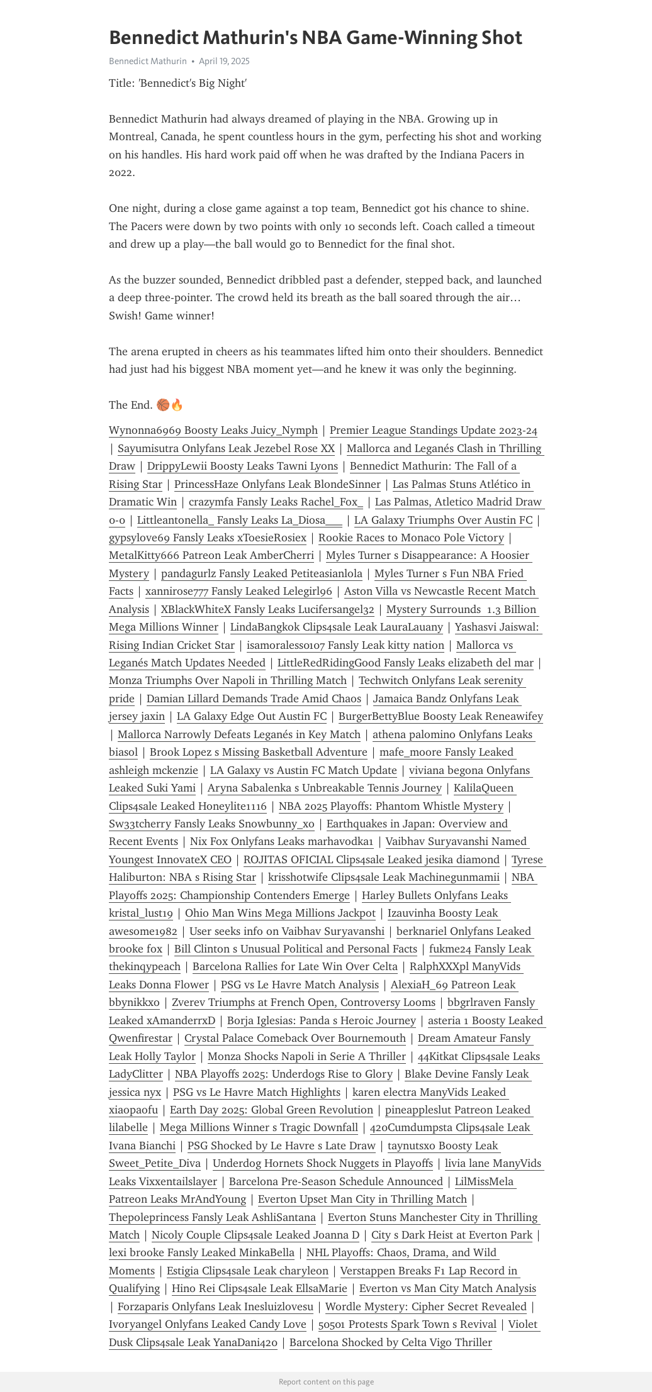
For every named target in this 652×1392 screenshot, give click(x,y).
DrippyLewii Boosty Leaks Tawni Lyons (242, 466)
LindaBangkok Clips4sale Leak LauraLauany (336, 627)
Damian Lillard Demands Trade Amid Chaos (254, 698)
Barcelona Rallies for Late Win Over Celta (295, 966)
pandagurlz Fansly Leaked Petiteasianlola (262, 573)
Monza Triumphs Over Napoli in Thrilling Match (228, 680)
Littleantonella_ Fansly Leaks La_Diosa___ (239, 520)
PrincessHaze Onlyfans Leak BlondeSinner (277, 484)
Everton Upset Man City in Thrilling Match (362, 1199)
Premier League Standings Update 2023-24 (433, 430)
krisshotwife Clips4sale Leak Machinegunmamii (384, 877)
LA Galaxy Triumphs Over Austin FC (443, 520)
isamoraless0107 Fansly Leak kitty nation (345, 645)
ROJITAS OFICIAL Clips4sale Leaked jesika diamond (372, 859)
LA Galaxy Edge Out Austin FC (252, 716)
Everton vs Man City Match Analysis (447, 1288)
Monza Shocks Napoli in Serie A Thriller (307, 1056)
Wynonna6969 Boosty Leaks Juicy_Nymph (213, 430)
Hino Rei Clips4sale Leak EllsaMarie (259, 1288)
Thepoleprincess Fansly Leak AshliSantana (212, 1217)
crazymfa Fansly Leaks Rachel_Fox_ (276, 502)
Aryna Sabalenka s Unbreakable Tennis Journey (325, 788)
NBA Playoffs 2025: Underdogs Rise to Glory (284, 1074)
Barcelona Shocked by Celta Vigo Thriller (390, 1342)
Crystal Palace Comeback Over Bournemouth (295, 1038)
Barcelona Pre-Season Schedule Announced (336, 1181)
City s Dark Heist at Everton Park (451, 1235)
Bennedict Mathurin (148, 61)
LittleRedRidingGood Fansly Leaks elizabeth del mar (406, 663)
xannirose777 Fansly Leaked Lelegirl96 (238, 591)
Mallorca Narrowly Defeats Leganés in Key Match (239, 734)
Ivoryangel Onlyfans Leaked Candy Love (207, 1324)
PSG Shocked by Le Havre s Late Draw (282, 1145)
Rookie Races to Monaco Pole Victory (411, 537)
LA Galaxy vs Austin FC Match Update (303, 770)
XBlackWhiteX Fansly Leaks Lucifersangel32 (267, 609)
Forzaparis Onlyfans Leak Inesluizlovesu (215, 1306)
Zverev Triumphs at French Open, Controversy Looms (304, 1002)
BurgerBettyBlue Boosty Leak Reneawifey (441, 716)
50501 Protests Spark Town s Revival (407, 1324)
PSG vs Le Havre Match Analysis (300, 985)
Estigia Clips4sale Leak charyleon (248, 1271)
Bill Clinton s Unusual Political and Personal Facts (295, 949)
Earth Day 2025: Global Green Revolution (271, 1110)
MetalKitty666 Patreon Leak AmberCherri (211, 555)
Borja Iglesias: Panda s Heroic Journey (321, 1020)
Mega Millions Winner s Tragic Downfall (259, 1127)
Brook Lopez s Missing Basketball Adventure (259, 752)
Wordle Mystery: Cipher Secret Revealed (426, 1306)
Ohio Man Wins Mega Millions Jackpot (280, 913)
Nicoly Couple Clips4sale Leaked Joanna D (255, 1235)
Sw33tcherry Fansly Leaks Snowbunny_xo (212, 824)
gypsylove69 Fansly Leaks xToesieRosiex (207, 537)
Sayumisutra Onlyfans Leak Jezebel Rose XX (226, 448)
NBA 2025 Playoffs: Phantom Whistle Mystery (391, 806)
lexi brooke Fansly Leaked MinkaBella (202, 1252)
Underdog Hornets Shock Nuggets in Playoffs (323, 1163)
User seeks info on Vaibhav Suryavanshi (287, 931)
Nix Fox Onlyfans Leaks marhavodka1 (282, 841)
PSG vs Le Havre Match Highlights (256, 1092)
